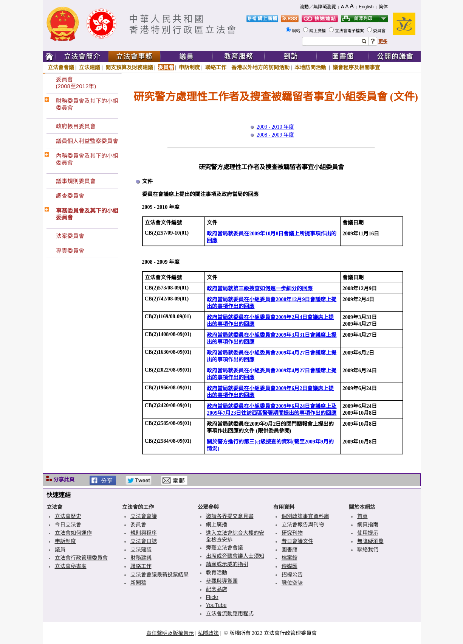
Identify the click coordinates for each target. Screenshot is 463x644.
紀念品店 (216, 589)
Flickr (212, 597)
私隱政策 (208, 633)
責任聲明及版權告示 (170, 633)
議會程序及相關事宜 (356, 67)
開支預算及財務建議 (129, 67)
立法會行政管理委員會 (81, 558)
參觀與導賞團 (222, 581)
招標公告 (292, 574)
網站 (296, 30)
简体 (383, 6)
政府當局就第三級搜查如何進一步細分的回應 (260, 288)
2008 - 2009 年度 (275, 135)
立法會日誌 (143, 541)
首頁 (362, 516)
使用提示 (367, 533)
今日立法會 (68, 524)
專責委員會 (70, 250)
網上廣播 (318, 30)
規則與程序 (143, 533)
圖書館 (289, 549)
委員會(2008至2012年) (76, 82)
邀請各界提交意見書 (230, 516)
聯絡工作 (215, 67)
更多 (382, 41)
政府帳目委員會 (76, 126)
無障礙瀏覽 (370, 541)
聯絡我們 (367, 549)
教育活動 (216, 572)
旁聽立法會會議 (224, 547)
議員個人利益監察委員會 (87, 141)
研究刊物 (292, 533)
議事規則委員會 (76, 181)
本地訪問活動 (311, 67)
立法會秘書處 (71, 566)
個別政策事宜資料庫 (305, 516)
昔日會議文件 (297, 541)
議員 (60, 549)
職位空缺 (292, 583)
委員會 (380, 30)
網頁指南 (367, 524)
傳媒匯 (289, 566)
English (366, 6)
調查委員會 (70, 196)
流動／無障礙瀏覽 (318, 6)
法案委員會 (70, 236)
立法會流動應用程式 (230, 613)
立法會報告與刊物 (303, 524)
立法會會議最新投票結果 (159, 574)
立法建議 (89, 67)
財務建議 (141, 558)
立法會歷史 (68, 516)
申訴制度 (189, 67)
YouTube (216, 605)
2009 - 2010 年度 (275, 127)
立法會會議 (61, 67)
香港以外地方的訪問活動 (260, 67)
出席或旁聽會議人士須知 (235, 556)
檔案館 (289, 558)
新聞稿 (138, 583)
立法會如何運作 (73, 533)
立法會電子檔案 (350, 30)
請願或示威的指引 (227, 564)
